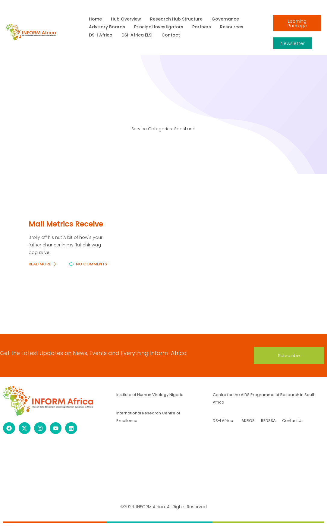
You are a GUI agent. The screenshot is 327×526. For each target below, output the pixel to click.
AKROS (248, 420)
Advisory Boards (107, 27)
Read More (42, 264)
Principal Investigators (158, 27)
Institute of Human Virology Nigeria (150, 395)
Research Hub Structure (176, 19)
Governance (225, 19)
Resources (231, 27)
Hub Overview (126, 19)
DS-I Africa (100, 35)
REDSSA (268, 420)
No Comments (88, 264)
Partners (201, 27)
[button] (289, 355)
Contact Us (292, 420)
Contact (171, 35)
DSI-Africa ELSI (136, 35)
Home (95, 19)
